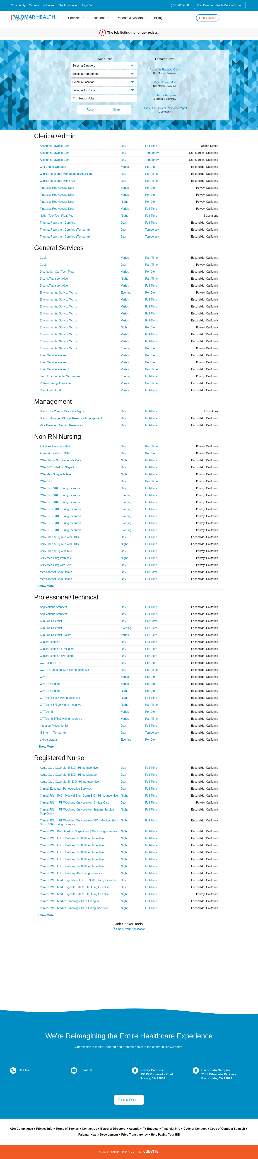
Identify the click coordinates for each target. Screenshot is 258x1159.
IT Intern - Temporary (164, 95)
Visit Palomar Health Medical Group (219, 5)
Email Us (85, 1070)
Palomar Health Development (98, 1134)
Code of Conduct (195, 1128)
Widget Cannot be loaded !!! (129, 968)
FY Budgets (150, 1128)
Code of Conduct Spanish (227, 1128)
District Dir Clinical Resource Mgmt (165, 108)
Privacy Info (44, 1128)
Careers (34, 5)
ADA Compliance (21, 1128)
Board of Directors (113, 1128)
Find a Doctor (207, 17)
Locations (98, 18)
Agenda (134, 1128)
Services (74, 18)
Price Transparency (134, 1134)
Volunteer (49, 5)
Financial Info (171, 1128)
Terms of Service (67, 1128)
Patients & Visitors (130, 18)
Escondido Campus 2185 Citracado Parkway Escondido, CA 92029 (218, 1074)
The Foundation (68, 5)
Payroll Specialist (165, 82)
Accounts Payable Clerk (165, 69)
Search (117, 109)
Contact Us (89, 1128)
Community (18, 5)
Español (87, 5)
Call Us (24, 1070)
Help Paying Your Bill (165, 1134)
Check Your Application (128, 929)
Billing (158, 18)
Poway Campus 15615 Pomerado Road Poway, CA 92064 (156, 1074)
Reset (90, 109)
